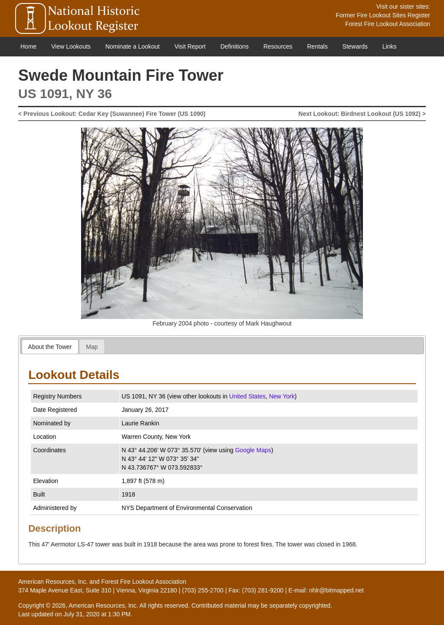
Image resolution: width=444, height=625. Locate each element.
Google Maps (253, 450)
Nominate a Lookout (132, 46)
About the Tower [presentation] (50, 346)
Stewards (355, 46)
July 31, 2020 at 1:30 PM (97, 614)
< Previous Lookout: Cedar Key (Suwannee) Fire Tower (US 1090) (112, 113)
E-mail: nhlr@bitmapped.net (326, 590)
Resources (277, 46)
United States (247, 396)
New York (281, 396)
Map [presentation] (92, 346)
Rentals (317, 46)
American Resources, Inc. (53, 581)
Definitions (234, 46)
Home (28, 46)
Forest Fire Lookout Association (387, 23)
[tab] (50, 346)
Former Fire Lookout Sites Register (383, 15)
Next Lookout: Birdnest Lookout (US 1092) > (362, 113)
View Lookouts (71, 46)
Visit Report (190, 46)
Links (389, 46)
